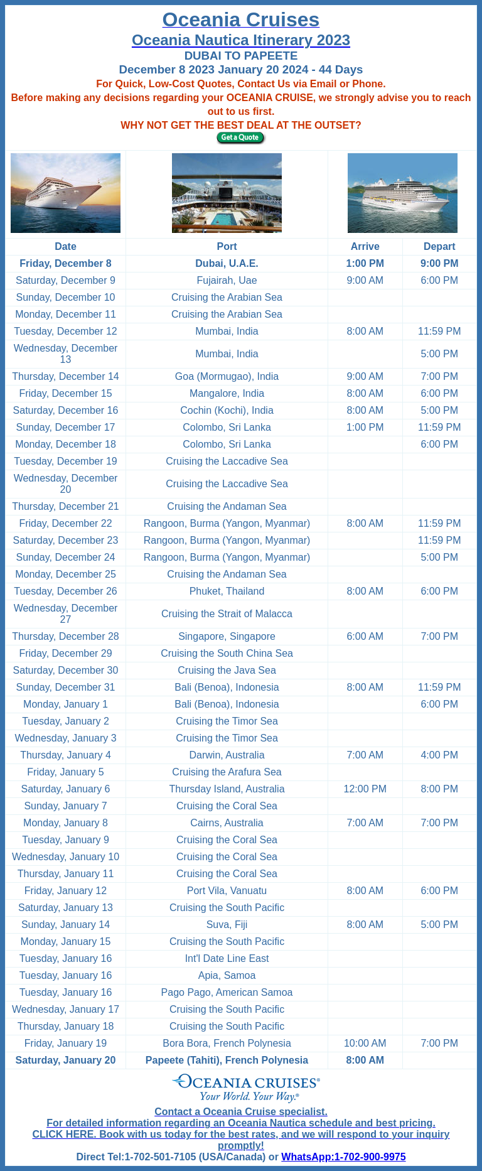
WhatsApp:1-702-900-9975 (343, 1157)
